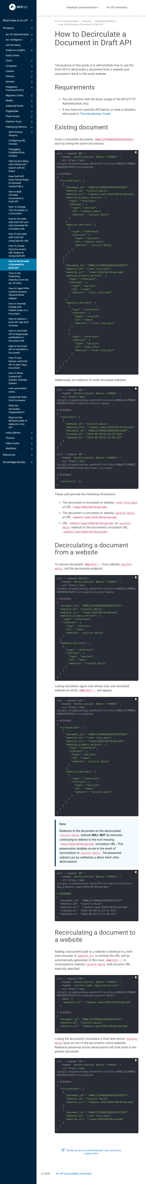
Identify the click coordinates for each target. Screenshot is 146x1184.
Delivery (20, 76)
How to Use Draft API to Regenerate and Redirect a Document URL (18, 335)
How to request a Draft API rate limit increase (18, 322)
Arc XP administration (20, 35)
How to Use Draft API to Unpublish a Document (18, 349)
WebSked (20, 449)
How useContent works (17, 390)
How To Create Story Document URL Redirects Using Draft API (17, 250)
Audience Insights (20, 50)
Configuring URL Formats (17, 142)
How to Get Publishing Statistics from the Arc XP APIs (19, 278)
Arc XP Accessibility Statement (74, 1173)
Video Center (20, 443)
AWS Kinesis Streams (21, 133)
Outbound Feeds (20, 106)
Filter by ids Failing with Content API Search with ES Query (18, 166)
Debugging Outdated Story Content (17, 152)
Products (18, 28)
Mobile (20, 101)
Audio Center (12, 55)
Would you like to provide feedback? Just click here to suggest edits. (91, 1152)
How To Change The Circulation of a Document (18, 210)
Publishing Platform (20, 127)
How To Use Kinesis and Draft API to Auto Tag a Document (18, 362)
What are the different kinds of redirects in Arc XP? (18, 422)
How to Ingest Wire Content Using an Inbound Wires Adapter (19, 293)
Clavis (20, 61)
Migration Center (20, 96)
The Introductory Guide (95, 114)
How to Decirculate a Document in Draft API (19, 264)
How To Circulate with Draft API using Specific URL (19, 237)
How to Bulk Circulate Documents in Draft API (16, 196)
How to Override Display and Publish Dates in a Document (18, 308)
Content (20, 71)
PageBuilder (20, 111)
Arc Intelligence (20, 40)
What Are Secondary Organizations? (17, 409)
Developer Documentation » (83, 7)
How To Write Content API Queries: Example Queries (18, 378)
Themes (20, 438)
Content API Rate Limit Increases (18, 399)
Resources (18, 455)
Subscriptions (20, 433)
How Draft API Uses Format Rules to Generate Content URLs (19, 181)
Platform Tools (20, 122)
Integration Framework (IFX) (20, 88)
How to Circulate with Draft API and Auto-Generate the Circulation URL (18, 223)
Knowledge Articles (18, 462)
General (20, 82)
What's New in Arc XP (18, 20)
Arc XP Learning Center (67, 21)
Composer (20, 66)
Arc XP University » (117, 7)
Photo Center (20, 116)
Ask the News (13, 45)
